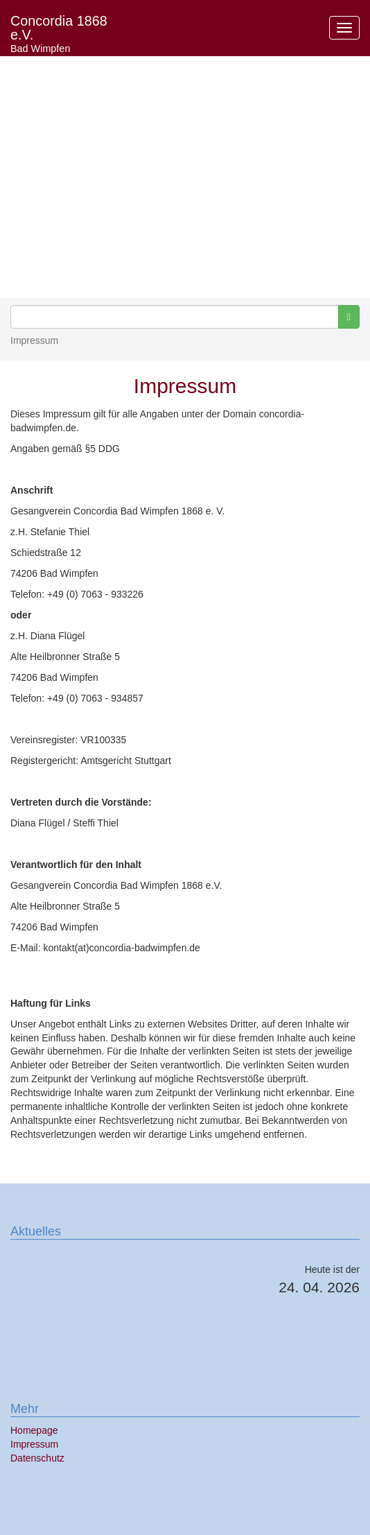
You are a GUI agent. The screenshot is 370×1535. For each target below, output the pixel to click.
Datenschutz (37, 1458)
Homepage (34, 1430)
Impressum (34, 1444)
